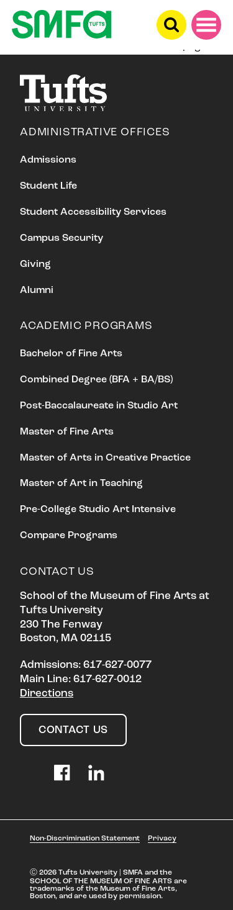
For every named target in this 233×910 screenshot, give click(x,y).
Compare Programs (68, 536)
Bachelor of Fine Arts (71, 354)
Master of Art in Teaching (81, 484)
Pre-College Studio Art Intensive (98, 510)
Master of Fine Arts (67, 432)
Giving (35, 264)
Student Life (48, 186)
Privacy (162, 838)
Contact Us (73, 730)
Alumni (36, 290)
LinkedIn (96, 773)
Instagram (28, 773)
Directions (46, 693)
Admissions (48, 160)
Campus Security (61, 238)
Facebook (62, 773)
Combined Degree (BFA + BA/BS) (96, 380)
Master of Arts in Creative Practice (105, 458)
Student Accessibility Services (93, 212)
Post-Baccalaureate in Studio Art (99, 406)
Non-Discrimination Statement (85, 838)
